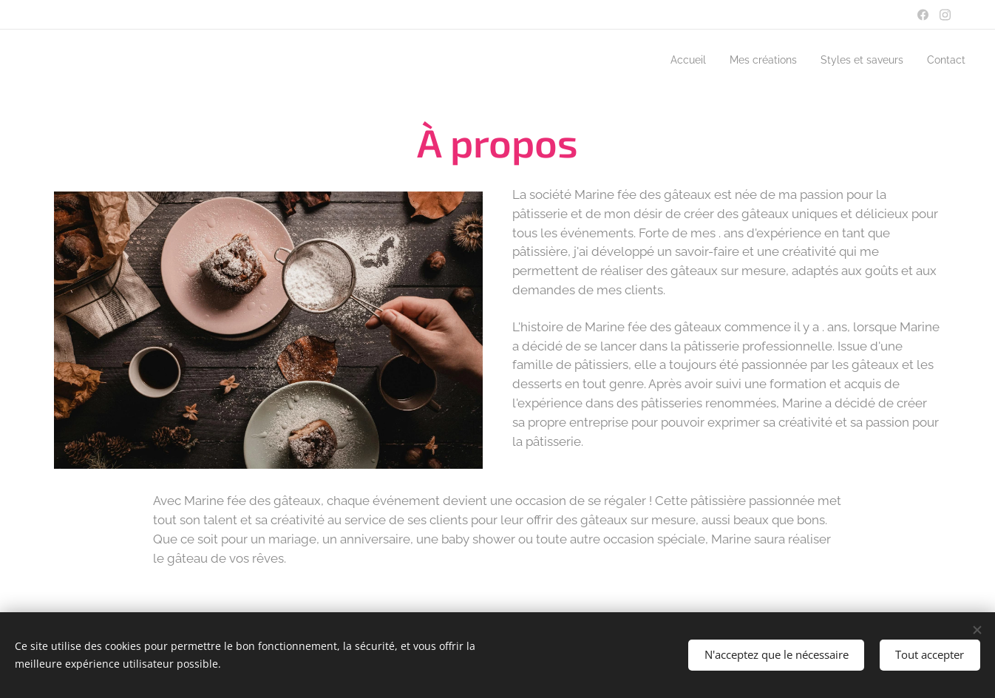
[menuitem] (666, 59)
